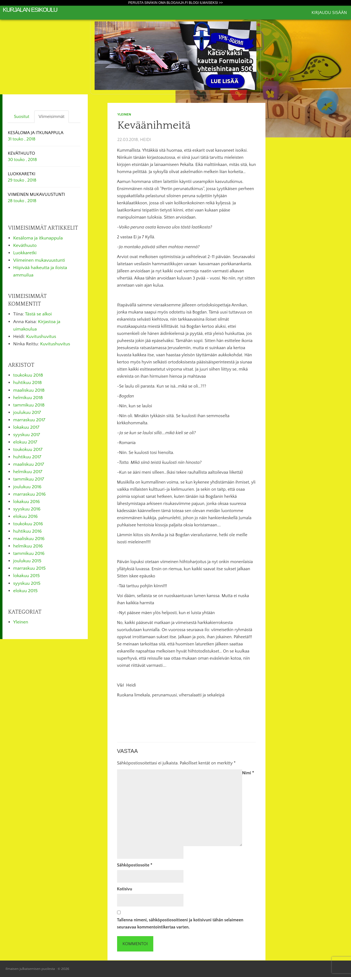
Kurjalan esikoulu (30, 9)
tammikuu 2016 (28, 553)
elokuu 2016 (25, 516)
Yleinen (124, 114)
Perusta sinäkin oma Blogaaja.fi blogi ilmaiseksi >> (175, 3)
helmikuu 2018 (28, 397)
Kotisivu (124, 888)
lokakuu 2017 (26, 427)
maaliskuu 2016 (28, 538)
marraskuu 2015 (29, 568)
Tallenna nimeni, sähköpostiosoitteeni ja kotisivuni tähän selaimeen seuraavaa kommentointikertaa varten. (180, 923)
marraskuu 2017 (29, 420)
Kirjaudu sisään (329, 12)
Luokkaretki (24, 253)
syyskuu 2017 (26, 434)
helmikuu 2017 (27, 472)
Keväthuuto (24, 245)
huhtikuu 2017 (27, 457)
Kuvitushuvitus (41, 336)
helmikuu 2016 (28, 546)
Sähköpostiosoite (134, 865)
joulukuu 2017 (27, 412)
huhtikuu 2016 (27, 531)
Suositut (21, 116)
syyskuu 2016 (27, 509)
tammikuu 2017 (28, 479)
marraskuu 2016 (29, 494)
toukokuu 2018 (28, 375)
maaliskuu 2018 (28, 390)
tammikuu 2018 (28, 405)
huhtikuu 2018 (27, 382)
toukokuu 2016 (28, 524)
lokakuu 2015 (26, 575)
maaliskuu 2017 (28, 464)
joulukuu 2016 (27, 487)
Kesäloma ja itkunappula (38, 238)
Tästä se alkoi (38, 314)
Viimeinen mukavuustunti (39, 260)
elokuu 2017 (25, 442)
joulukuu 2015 (27, 561)
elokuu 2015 (25, 591)
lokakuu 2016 (26, 501)
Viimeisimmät (51, 116)
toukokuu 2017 (28, 449)
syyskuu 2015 (26, 583)
